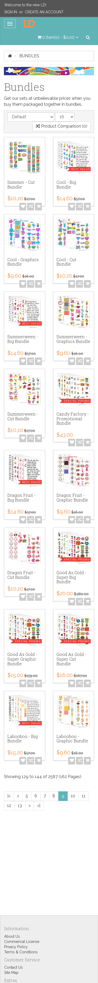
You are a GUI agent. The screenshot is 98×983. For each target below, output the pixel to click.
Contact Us (13, 967)
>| (38, 805)
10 (73, 795)
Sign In (10, 12)
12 (9, 805)
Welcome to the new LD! (25, 5)
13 (20, 805)
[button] (57, 37)
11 (83, 795)
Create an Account (44, 12)
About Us (12, 936)
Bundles (29, 55)
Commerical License (21, 942)
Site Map (11, 973)
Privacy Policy (16, 947)
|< (8, 795)
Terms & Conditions (21, 952)
